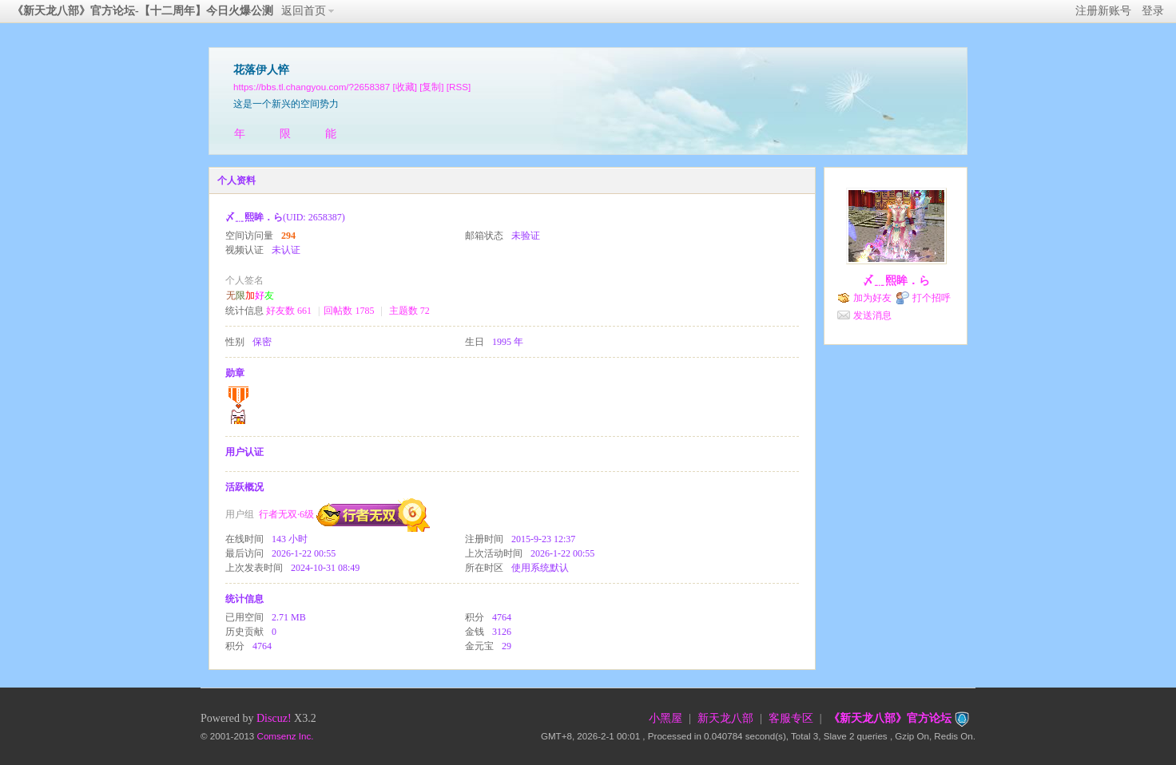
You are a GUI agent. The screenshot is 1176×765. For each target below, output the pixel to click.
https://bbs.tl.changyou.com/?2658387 (311, 86)
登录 (1153, 11)
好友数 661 (289, 310)
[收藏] (404, 86)
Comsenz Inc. (285, 736)
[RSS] (459, 86)
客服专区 (791, 718)
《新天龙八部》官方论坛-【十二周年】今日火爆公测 (142, 11)
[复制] (431, 86)
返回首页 (303, 11)
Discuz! (274, 718)
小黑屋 (665, 718)
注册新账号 (1103, 11)
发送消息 (872, 315)
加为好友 (872, 297)
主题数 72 (409, 310)
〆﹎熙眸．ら (896, 281)
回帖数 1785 (349, 310)
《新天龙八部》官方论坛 (890, 718)
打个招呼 (931, 297)
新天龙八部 (725, 718)
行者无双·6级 (286, 514)
